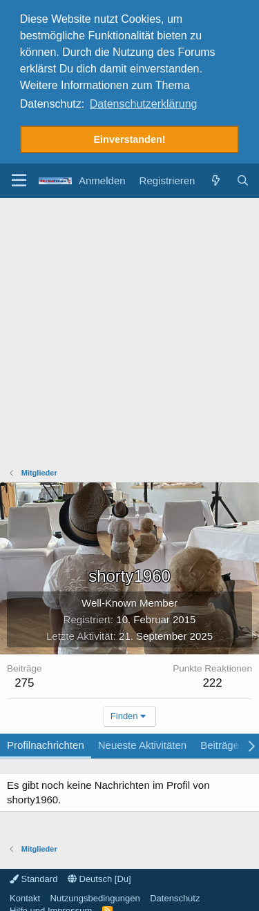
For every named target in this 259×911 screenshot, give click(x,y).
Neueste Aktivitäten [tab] (142, 742)
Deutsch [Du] (99, 876)
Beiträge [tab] (219, 742)
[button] (19, 178)
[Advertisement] (129, 331)
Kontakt (25, 895)
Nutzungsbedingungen (95, 895)
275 (24, 680)
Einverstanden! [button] (130, 139)
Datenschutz (175, 895)
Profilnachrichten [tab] (45, 742)
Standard (33, 876)
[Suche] (242, 177)
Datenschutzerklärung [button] (144, 104)
